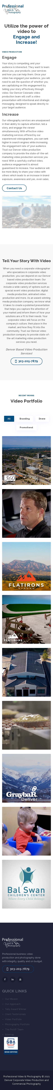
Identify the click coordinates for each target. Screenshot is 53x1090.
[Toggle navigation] (47, 9)
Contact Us (14, 188)
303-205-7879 (26, 361)
